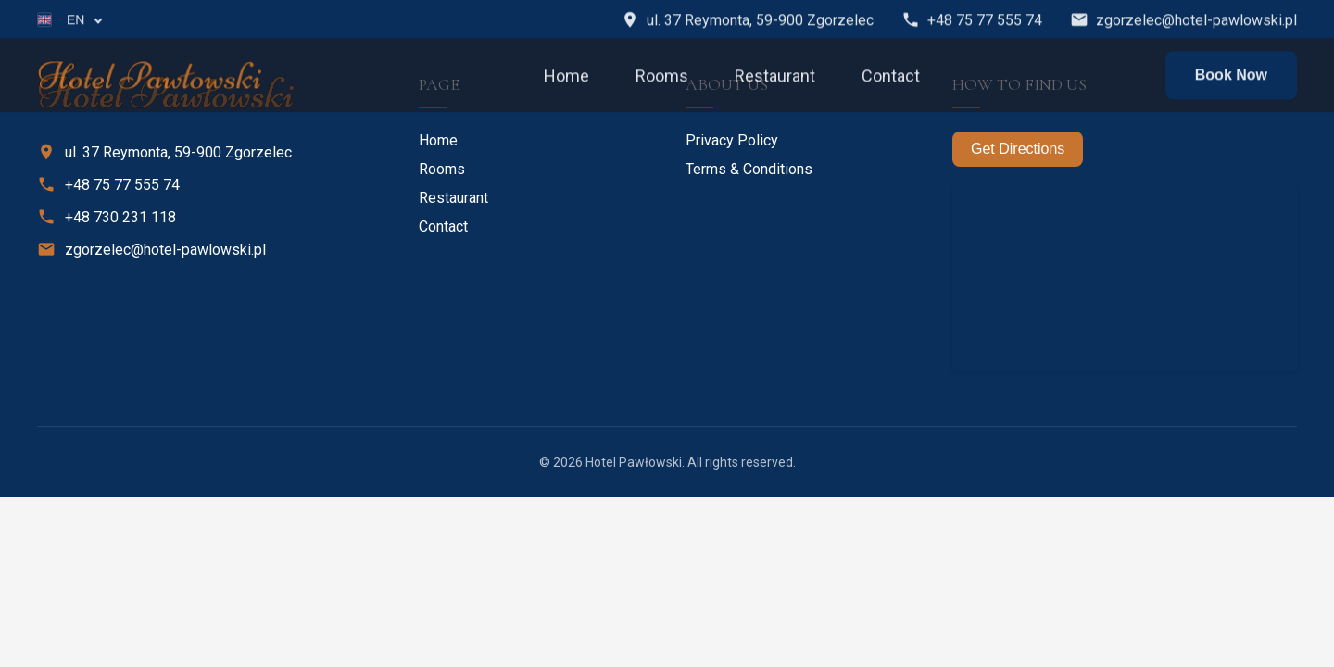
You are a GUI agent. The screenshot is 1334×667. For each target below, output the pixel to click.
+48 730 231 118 (106, 217)
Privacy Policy (732, 140)
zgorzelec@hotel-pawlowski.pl (1183, 21)
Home (566, 76)
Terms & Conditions (749, 169)
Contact (891, 76)
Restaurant (775, 76)
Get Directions (1017, 149)
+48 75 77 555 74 (971, 21)
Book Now (1231, 76)
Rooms (662, 76)
